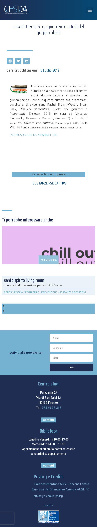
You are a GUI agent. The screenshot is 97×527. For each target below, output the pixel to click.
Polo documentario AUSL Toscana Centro (61, 484)
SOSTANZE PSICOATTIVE (49, 183)
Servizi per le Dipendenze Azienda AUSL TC (60, 489)
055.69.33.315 (51, 408)
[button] (89, 10)
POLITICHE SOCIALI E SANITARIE (21, 292)
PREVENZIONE (49, 292)
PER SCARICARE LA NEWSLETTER (33, 134)
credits (48, 505)
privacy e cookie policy (48, 496)
